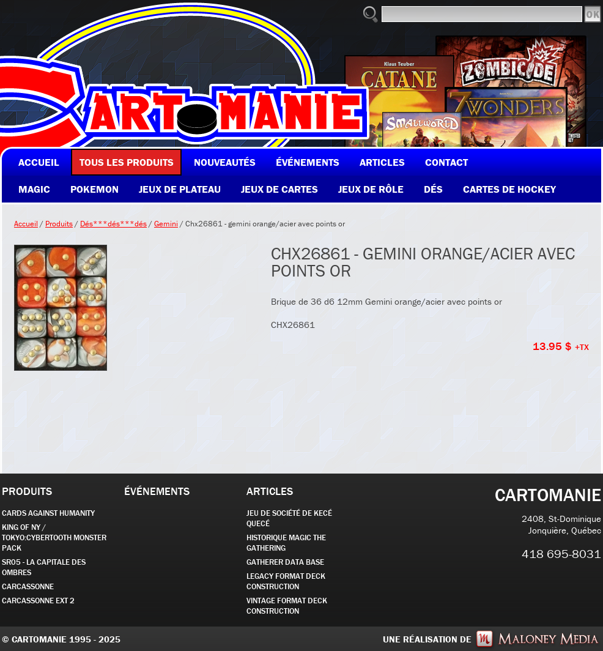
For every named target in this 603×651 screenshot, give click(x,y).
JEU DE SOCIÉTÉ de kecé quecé (289, 518)
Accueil (26, 223)
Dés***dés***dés (113, 223)
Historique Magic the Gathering (286, 542)
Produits (59, 223)
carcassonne (28, 586)
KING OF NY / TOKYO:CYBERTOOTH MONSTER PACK (54, 537)
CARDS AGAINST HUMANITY (48, 513)
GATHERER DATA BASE (285, 562)
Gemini (166, 223)
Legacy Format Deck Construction (285, 581)
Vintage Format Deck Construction (286, 605)
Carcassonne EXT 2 (38, 600)
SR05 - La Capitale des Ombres (44, 567)
